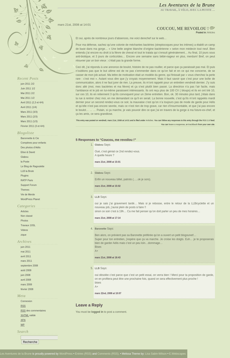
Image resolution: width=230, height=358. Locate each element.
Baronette (100, 228)
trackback (192, 124)
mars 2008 (26, 284)
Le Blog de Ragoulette (32, 166)
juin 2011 (25, 246)
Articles (25, 211)
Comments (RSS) (108, 353)
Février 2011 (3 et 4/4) (32, 126)
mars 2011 (26, 260)
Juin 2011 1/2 (28, 88)
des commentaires (33, 310)
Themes (25, 189)
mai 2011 (26, 251)
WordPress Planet (30, 199)
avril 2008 (26, 279)
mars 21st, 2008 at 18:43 (108, 257)
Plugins (25, 175)
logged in (97, 311)
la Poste (25, 161)
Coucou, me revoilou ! (183, 28)
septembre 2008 (29, 265)
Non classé (27, 215)
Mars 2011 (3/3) (29, 111)
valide (28, 315)
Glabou (24, 156)
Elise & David (28, 152)
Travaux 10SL (28, 225)
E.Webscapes (177, 353)
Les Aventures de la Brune (187, 5)
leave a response (177, 124)
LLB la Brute (27, 171)
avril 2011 (26, 256)
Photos (24, 220)
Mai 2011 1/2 (28, 98)
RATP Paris (27, 180)
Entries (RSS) (83, 353)
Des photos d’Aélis (30, 147)
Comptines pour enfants (33, 142)
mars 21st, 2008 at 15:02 (108, 186)
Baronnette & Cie (30, 138)
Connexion (26, 301)
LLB (97, 268)
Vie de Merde (28, 194)
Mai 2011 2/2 (28, 93)
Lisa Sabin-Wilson (156, 353)
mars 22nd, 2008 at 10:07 (108, 293)
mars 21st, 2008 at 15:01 (108, 162)
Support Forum (29, 185)
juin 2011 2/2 (27, 83)
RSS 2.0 (206, 120)
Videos (24, 230)
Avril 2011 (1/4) (29, 107)
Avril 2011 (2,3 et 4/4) (32, 102)
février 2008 (27, 289)
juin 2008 (25, 275)
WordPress (66, 353)
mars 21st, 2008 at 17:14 (108, 218)
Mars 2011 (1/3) (29, 121)
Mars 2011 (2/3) (29, 116)
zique (23, 234)
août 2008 (26, 270)
